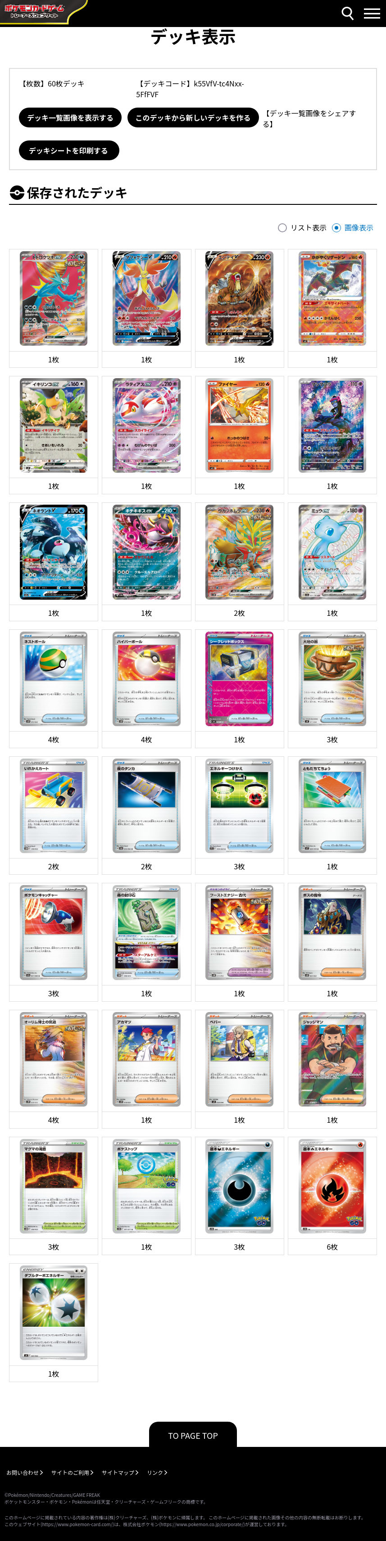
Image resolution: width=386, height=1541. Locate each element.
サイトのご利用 (70, 1472)
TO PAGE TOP (193, 1435)
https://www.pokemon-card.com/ (77, 1524)
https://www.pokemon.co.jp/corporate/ (202, 1524)
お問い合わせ (22, 1472)
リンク (155, 1472)
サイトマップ (118, 1472)
